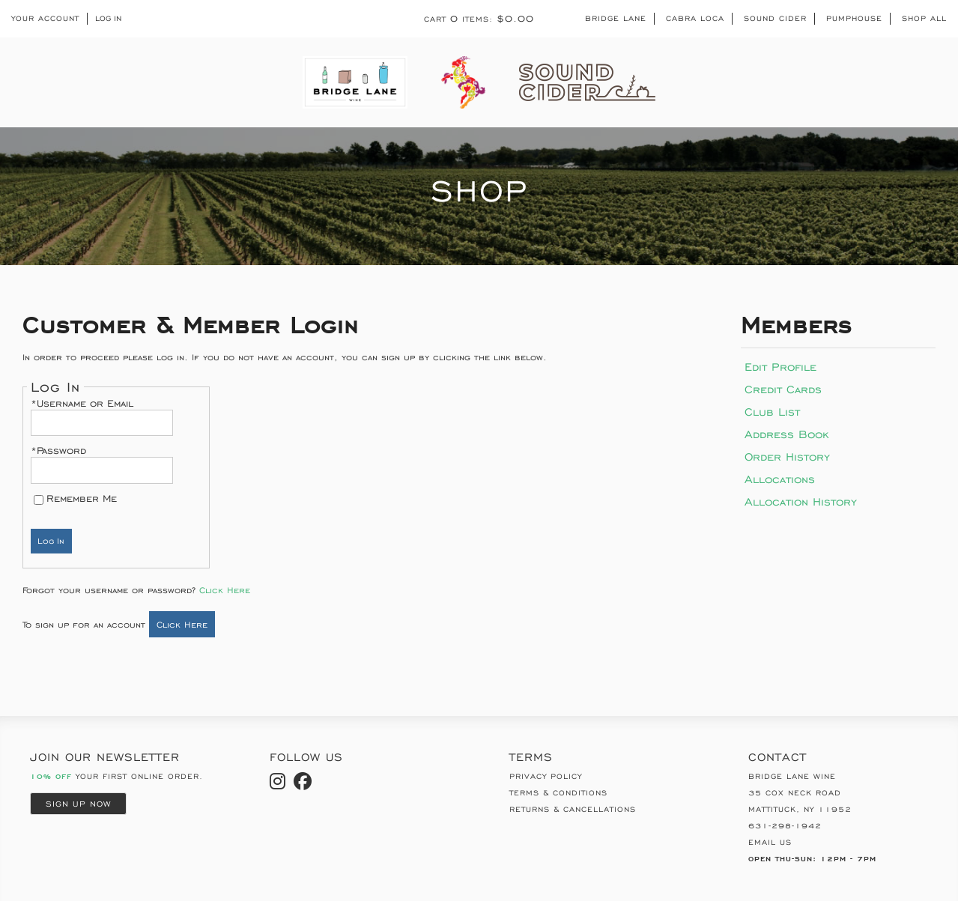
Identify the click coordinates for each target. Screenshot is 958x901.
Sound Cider (775, 18)
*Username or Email (82, 403)
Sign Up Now (78, 803)
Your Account (45, 18)
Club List (772, 411)
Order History (787, 456)
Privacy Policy (545, 776)
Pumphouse (854, 18)
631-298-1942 (785, 826)
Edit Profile (780, 367)
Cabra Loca (695, 18)
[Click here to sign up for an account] (182, 624)
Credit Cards (783, 389)
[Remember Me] (38, 500)
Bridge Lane (615, 18)
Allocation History (801, 501)
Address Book (787, 434)
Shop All (924, 18)
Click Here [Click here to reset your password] (224, 589)
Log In (108, 18)
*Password (58, 450)
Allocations (780, 479)
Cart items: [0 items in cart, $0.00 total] (479, 19)
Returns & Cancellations (572, 809)
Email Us (770, 842)
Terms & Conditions (558, 793)
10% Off (51, 776)
